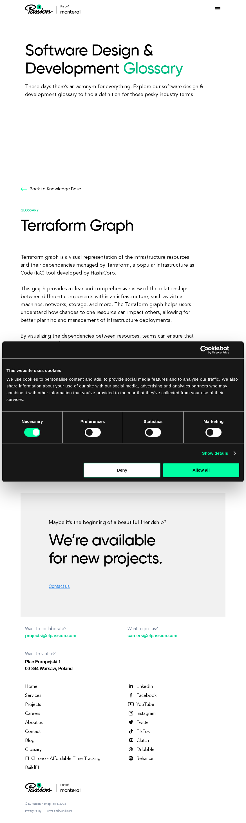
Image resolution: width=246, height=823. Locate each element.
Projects (33, 704)
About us (34, 723)
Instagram (142, 713)
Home (31, 686)
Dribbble (141, 749)
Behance (140, 758)
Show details (215, 452)
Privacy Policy (33, 810)
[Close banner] (238, 350)
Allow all (201, 470)
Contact (33, 732)
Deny (122, 470)
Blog (30, 741)
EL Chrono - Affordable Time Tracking (62, 759)
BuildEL (32, 768)
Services (33, 695)
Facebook (142, 695)
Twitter (139, 722)
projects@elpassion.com (50, 635)
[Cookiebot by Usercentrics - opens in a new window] (204, 349)
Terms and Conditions (59, 810)
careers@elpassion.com (152, 635)
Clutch (138, 740)
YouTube (141, 704)
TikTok (139, 731)
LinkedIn (140, 686)
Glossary (33, 750)
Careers (32, 714)
